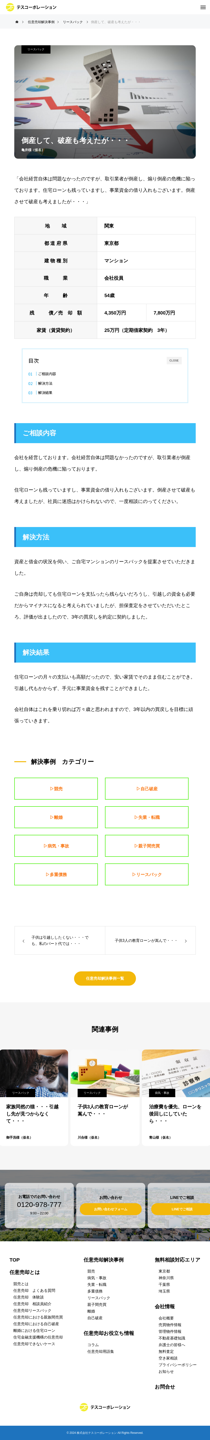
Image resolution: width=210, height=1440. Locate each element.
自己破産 (95, 1318)
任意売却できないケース (34, 1344)
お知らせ (166, 1371)
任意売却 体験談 (28, 1297)
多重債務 (95, 1291)
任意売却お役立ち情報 (109, 1333)
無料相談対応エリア (177, 1260)
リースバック (36, 49)
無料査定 (166, 1351)
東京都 (164, 1271)
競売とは (21, 1284)
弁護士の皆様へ (172, 1345)
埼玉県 (164, 1291)
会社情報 (165, 1306)
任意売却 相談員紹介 (32, 1304)
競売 (91, 1271)
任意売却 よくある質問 (34, 1290)
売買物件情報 (170, 1325)
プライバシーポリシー (178, 1365)
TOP (15, 1260)
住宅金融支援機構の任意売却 (38, 1337)
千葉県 (164, 1285)
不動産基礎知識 (172, 1338)
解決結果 (45, 392)
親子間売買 (96, 1305)
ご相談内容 (47, 373)
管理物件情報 (170, 1331)
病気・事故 (162, 1093)
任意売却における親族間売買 (38, 1317)
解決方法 (45, 383)
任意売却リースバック (32, 1310)
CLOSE (174, 360)
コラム (93, 1345)
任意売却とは (25, 1272)
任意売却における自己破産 (36, 1324)
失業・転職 (96, 1285)
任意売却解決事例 (104, 1260)
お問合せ (165, 1386)
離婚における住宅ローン (34, 1330)
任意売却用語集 (100, 1351)
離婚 (91, 1311)
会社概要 (166, 1318)
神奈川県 (166, 1278)
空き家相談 (168, 1358)
